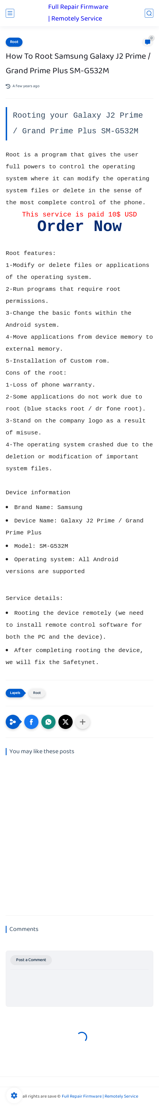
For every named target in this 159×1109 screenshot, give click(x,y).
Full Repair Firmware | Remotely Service (78, 13)
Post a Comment (31, 960)
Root (14, 42)
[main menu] (10, 13)
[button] (31, 722)
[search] (149, 13)
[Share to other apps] (83, 722)
